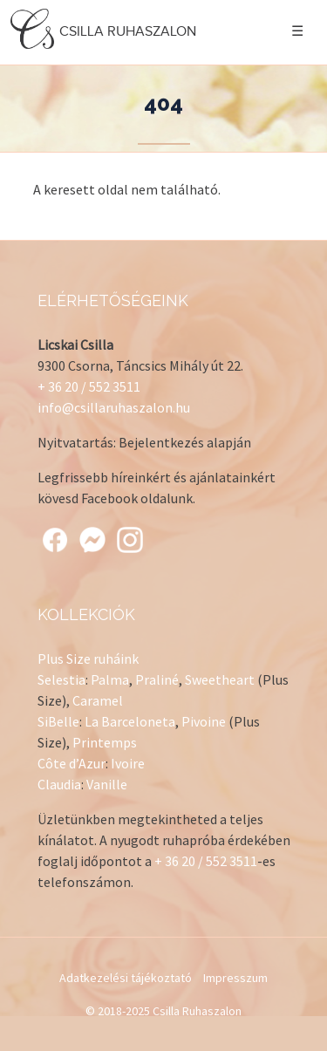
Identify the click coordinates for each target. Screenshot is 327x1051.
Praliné (157, 679)
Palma (110, 679)
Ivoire (128, 763)
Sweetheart (220, 679)
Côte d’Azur (71, 763)
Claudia (59, 784)
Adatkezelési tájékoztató (125, 978)
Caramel (97, 700)
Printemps (104, 742)
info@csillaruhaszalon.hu (113, 407)
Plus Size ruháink (88, 658)
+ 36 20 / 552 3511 (88, 386)
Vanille (106, 784)
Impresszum (235, 978)
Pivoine (203, 721)
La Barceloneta (130, 721)
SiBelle (58, 721)
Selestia (61, 679)
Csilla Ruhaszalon (105, 31)
